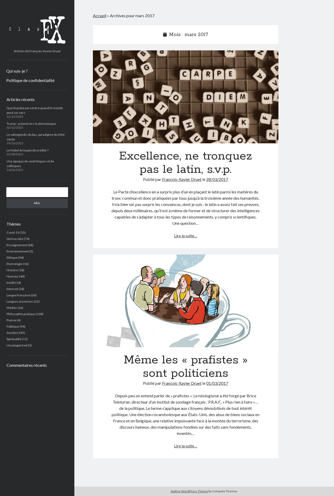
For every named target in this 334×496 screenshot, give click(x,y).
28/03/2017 (217, 179)
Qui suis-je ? (17, 70)
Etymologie (14, 264)
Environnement (18, 251)
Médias (12, 308)
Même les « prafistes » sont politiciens (185, 301)
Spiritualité (14, 339)
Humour (13, 276)
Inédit (11, 283)
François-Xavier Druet (181, 179)
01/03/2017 (217, 383)
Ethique (12, 257)
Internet (12, 289)
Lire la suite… (185, 235)
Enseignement (17, 245)
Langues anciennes (20, 301)
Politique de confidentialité (30, 80)
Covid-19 (13, 232)
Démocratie (15, 239)
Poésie (11, 320)
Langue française (18, 295)
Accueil (99, 15)
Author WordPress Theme (189, 491)
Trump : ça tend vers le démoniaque (31, 124)
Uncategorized (17, 345)
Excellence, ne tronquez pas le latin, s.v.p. (185, 96)
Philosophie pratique (21, 314)
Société (12, 333)
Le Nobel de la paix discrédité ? (28, 150)
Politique (13, 326)
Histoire (12, 270)
